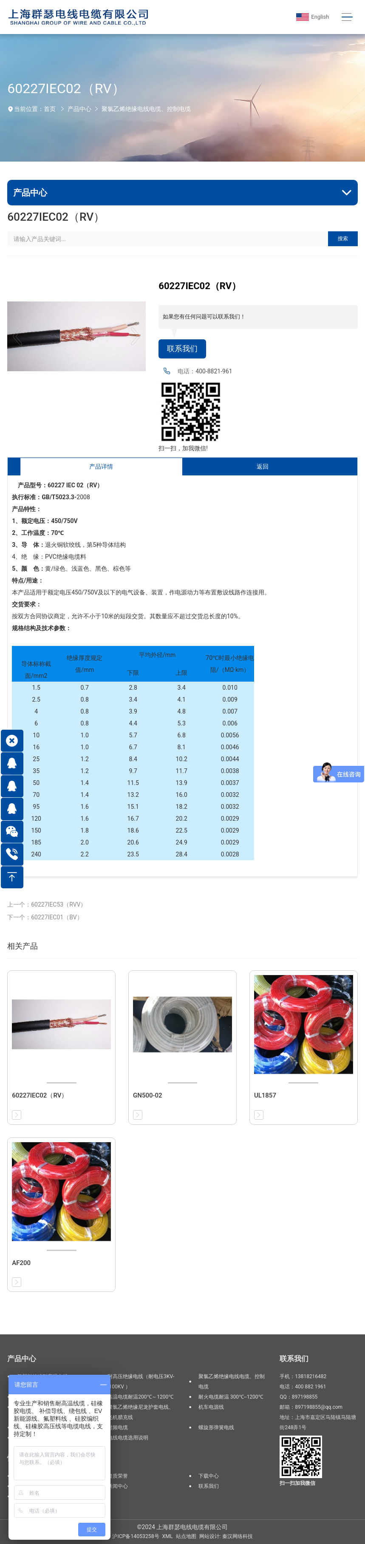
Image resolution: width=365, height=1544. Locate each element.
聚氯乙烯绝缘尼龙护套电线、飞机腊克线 (141, 1412)
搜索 (343, 239)
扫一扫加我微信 (297, 1483)
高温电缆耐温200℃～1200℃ (140, 1397)
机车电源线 (211, 1407)
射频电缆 (118, 1427)
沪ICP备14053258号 (135, 1536)
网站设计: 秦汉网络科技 (226, 1536)
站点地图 (186, 1536)
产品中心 (79, 108)
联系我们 (182, 348)
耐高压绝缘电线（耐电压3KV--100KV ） (141, 1381)
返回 (263, 466)
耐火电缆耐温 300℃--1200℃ (230, 1397)
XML (167, 1536)
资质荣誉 (118, 1476)
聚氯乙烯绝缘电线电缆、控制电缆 (146, 108)
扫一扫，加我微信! (183, 448)
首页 (50, 108)
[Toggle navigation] (347, 17)
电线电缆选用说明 (128, 1438)
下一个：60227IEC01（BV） (44, 917)
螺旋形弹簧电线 (216, 1427)
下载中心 (208, 1476)
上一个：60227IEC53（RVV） (46, 904)
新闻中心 (118, 1486)
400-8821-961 (213, 371)
